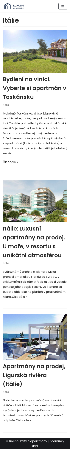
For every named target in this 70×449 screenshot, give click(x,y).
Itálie (6, 105)
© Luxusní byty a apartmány (26, 441)
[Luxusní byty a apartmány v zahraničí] (14, 6)
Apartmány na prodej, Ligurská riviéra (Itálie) (34, 375)
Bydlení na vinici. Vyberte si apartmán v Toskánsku (34, 88)
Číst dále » (10, 162)
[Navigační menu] (62, 6)
